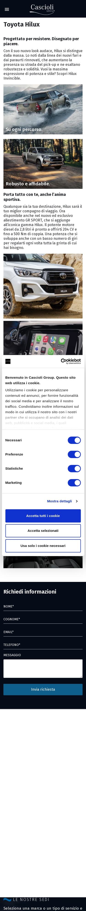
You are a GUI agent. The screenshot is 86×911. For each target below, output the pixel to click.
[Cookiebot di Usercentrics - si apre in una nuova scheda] (61, 361)
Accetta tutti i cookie (43, 516)
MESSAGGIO (12, 655)
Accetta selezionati (43, 531)
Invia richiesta (43, 689)
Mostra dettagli (59, 501)
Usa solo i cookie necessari (43, 546)
